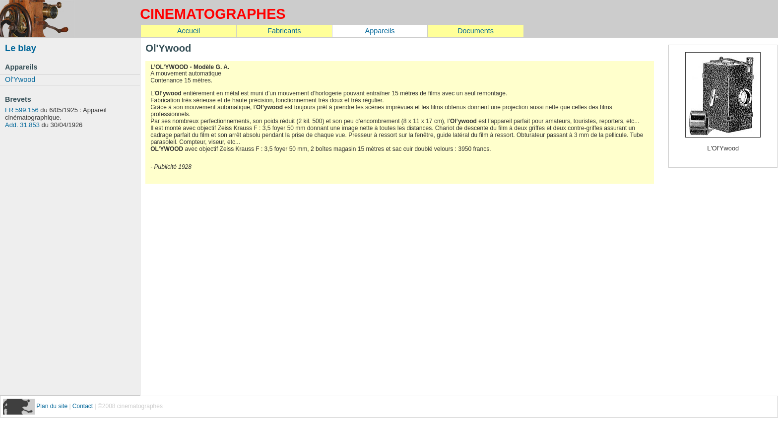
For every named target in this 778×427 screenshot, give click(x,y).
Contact (82, 406)
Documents (475, 31)
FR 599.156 (22, 110)
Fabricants (284, 31)
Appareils (380, 31)
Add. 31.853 (22, 125)
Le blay (20, 48)
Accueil (188, 31)
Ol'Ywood (20, 79)
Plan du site (52, 406)
